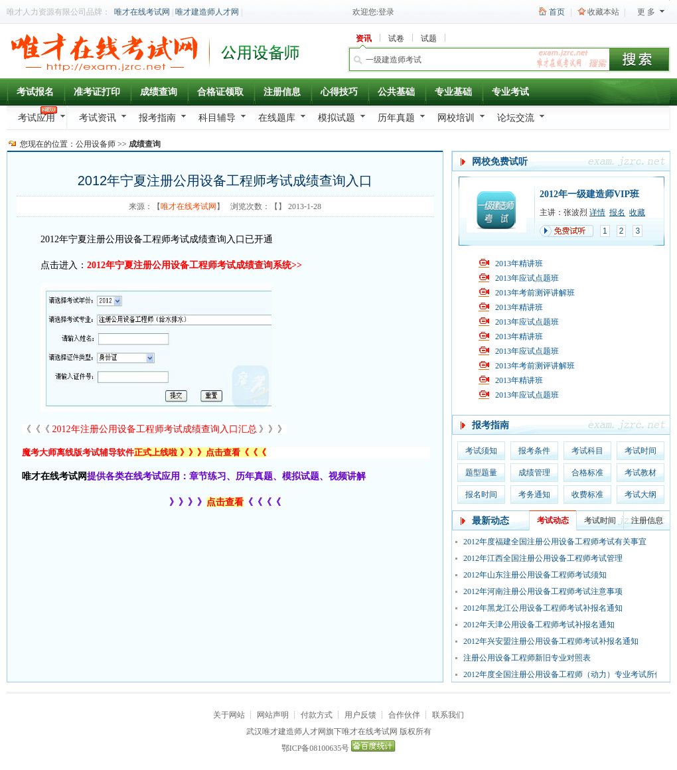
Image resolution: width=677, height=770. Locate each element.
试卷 (396, 38)
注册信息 (282, 92)
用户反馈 (360, 715)
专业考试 (510, 92)
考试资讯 (97, 118)
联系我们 (448, 715)
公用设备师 (95, 144)
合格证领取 (220, 92)
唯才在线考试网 (142, 12)
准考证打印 (97, 92)
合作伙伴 (404, 715)
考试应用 (36, 118)
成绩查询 (158, 92)
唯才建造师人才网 (207, 12)
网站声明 (273, 715)
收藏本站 (603, 12)
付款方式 (317, 715)
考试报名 (35, 92)
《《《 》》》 (154, 429)
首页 (557, 12)
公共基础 (396, 92)
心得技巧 (339, 92)
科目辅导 (217, 118)
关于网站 (229, 715)
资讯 (364, 38)
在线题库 (276, 118)
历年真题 (396, 118)
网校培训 (456, 118)
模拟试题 (336, 118)
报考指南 (157, 118)
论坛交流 (515, 118)
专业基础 (453, 92)
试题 (429, 38)
